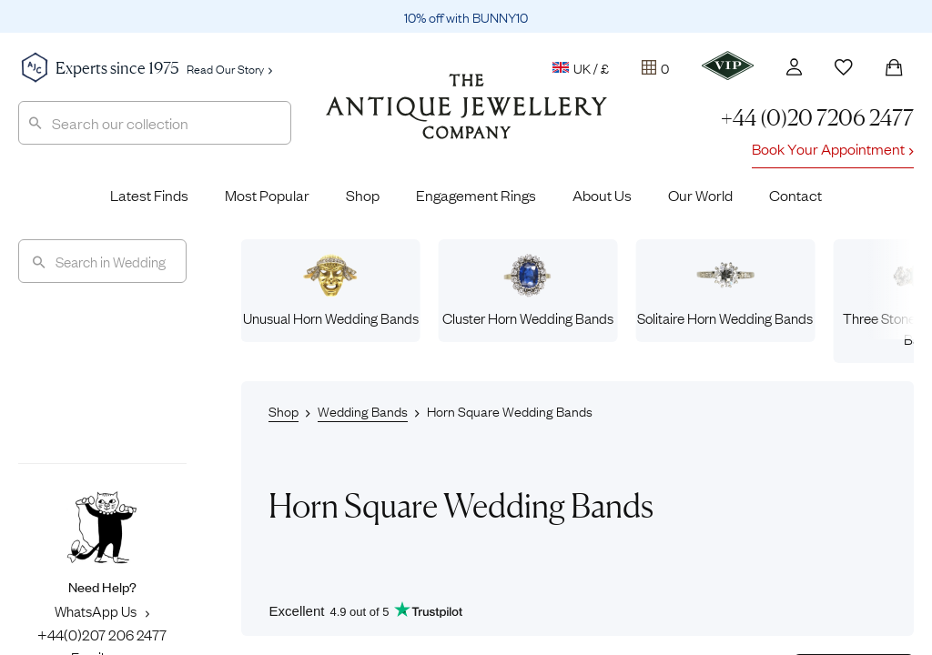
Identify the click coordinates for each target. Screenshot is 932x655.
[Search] (102, 261)
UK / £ (580, 67)
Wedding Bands (363, 410)
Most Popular (267, 195)
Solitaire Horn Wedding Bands (725, 290)
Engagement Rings (476, 195)
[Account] (794, 67)
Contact (795, 195)
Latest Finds (149, 195)
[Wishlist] (844, 67)
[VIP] (728, 65)
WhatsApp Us (102, 610)
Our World (700, 195)
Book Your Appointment (833, 148)
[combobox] (154, 123)
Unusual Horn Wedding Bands (331, 290)
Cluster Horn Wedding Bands (527, 290)
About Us (602, 195)
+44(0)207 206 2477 (102, 634)
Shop (363, 195)
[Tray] (655, 67)
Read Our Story (229, 68)
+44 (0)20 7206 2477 (817, 118)
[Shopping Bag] (894, 67)
